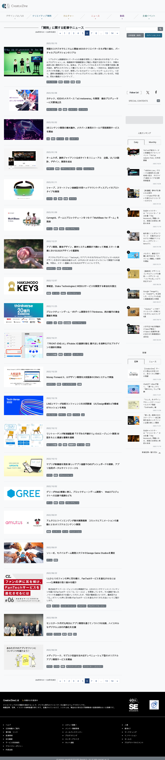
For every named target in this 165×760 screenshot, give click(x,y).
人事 (126, 725)
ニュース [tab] (152, 361)
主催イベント (149, 15)
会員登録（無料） (135, 35)
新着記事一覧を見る (149, 452)
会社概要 (9, 739)
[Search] (142, 29)
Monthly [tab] (152, 142)
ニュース (95, 15)
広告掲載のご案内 (12, 728)
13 (106, 33)
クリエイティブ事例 (41, 15)
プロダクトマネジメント (134, 742)
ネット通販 (69, 742)
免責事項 (9, 735)
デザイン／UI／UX (15, 15)
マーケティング (131, 732)
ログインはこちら (153, 35)
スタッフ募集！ (71, 725)
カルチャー (68, 15)
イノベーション (131, 735)
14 (112, 33)
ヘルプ (8, 725)
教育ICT (128, 728)
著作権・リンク (12, 732)
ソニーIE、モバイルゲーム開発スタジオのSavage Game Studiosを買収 (80, 552)
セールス (128, 739)
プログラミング (71, 735)
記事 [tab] (136, 361)
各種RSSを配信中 (30, 700)
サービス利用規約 (12, 742)
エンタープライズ (72, 739)
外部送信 (9, 749)
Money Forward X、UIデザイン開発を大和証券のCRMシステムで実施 (79, 377)
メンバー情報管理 (72, 728)
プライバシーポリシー (14, 746)
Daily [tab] (136, 142)
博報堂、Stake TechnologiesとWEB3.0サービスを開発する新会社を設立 (81, 286)
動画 (122, 15)
